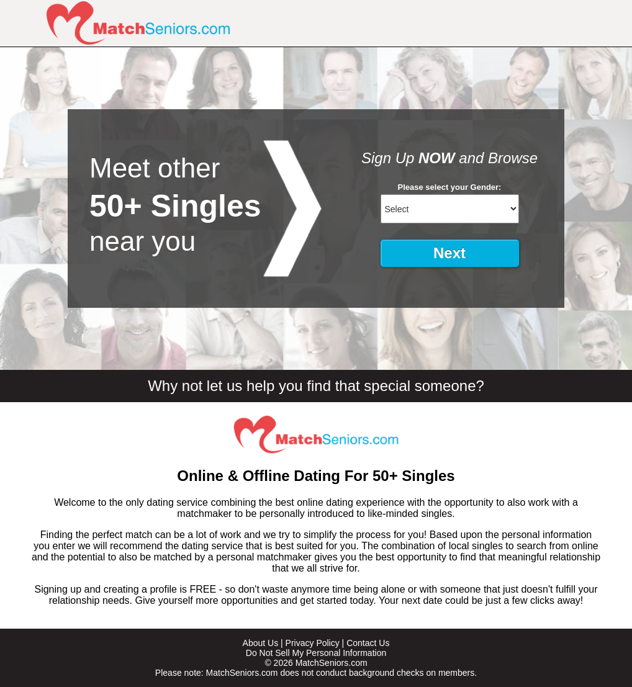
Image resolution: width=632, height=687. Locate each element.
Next (449, 253)
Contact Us (367, 643)
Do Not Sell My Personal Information (316, 653)
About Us (261, 643)
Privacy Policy (313, 643)
